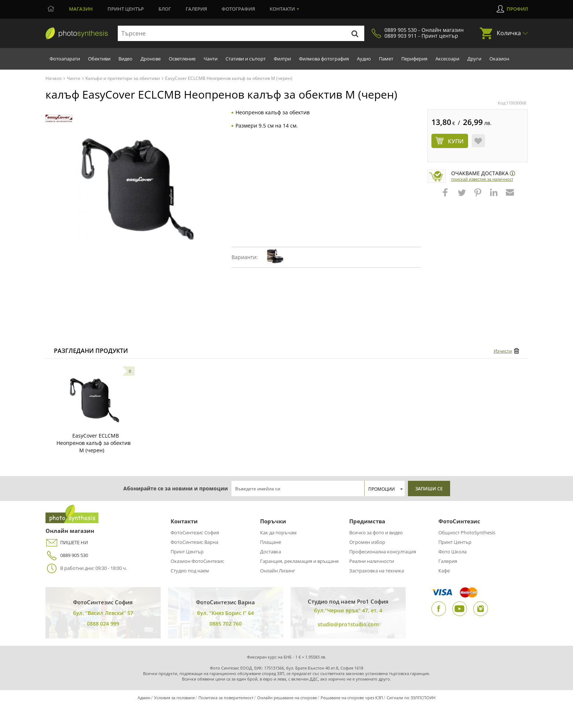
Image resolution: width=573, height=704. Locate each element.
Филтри (282, 58)
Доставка (270, 551)
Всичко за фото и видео (376, 532)
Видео (125, 58)
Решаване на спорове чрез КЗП (352, 697)
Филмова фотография (324, 58)
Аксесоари (447, 58)
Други (474, 58)
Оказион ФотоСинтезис (197, 561)
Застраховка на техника (376, 570)
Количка (509, 33)
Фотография (238, 8)
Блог (164, 8)
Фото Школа (452, 551)
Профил (517, 8)
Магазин (81, 8)
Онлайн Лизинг (277, 570)
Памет (386, 58)
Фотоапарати (65, 58)
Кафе (444, 570)
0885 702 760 (225, 623)
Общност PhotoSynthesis (466, 532)
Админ (144, 697)
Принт (125, 8)
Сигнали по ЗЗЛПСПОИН (411, 697)
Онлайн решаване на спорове (287, 697)
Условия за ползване (174, 697)
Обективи (99, 58)
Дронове (150, 58)
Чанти (211, 58)
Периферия (414, 58)
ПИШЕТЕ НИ (66, 542)
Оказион (499, 58)
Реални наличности (371, 561)
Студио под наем (190, 570)
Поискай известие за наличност (482, 179)
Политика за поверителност (225, 697)
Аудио (364, 58)
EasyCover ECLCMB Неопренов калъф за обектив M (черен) (93, 443)
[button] (446, 196)
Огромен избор (367, 542)
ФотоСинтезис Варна (194, 542)
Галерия (196, 8)
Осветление (182, 58)
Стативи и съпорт (246, 58)
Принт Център (187, 551)
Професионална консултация (382, 551)
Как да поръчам (278, 532)
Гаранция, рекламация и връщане (299, 561)
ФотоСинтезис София (195, 532)
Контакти (282, 8)
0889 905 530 (66, 555)
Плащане (270, 542)
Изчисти (503, 351)
